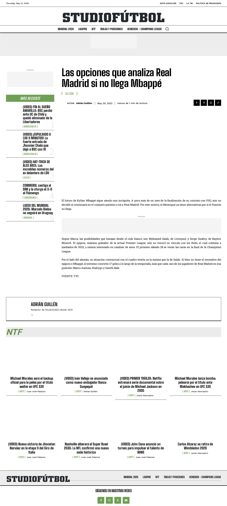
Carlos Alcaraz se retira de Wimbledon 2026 (195, 446)
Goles (26, 177)
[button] (167, 29)
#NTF (21, 391)
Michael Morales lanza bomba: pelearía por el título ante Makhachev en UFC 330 (195, 382)
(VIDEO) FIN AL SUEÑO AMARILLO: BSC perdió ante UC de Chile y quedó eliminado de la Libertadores (37, 114)
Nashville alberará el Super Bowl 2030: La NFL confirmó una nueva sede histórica (86, 448)
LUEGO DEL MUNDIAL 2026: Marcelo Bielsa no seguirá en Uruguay (38, 209)
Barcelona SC (30, 126)
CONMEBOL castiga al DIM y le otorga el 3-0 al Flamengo (37, 189)
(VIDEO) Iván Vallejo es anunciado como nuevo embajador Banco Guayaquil (86, 382)
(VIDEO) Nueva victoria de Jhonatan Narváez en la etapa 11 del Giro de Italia (31, 448)
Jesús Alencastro (145, 395)
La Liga (69, 93)
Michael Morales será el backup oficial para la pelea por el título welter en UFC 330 (31, 382)
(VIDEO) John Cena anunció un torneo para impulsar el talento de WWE (141, 448)
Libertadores (30, 197)
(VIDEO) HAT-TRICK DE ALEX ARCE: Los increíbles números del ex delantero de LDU (38, 167)
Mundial (28, 217)
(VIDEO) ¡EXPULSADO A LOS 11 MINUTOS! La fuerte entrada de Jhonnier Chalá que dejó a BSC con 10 (37, 141)
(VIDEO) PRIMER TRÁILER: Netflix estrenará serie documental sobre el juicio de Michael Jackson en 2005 (141, 384)
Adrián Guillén (84, 103)
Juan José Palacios (36, 391)
